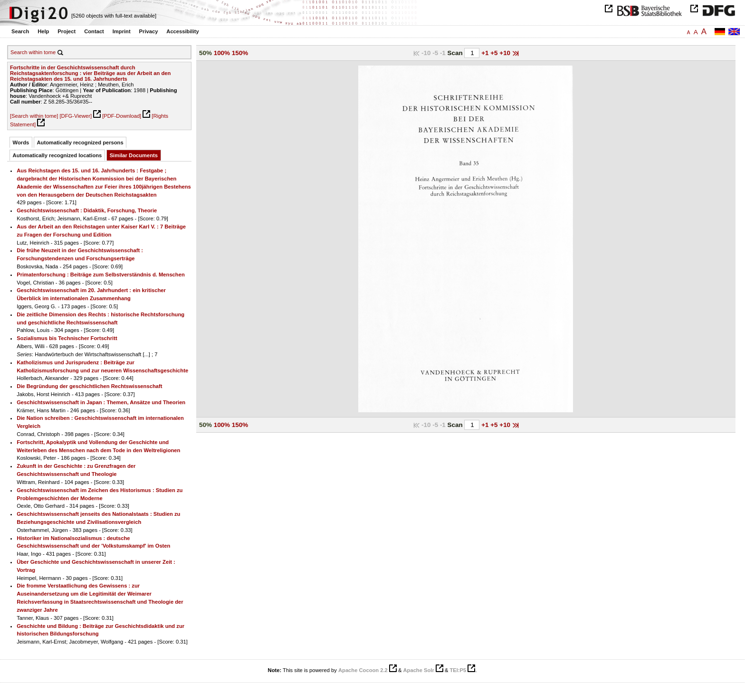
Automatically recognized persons (80, 142)
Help (43, 31)
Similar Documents (134, 155)
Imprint (122, 31)
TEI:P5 (457, 670)
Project (66, 31)
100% (222, 53)
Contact (94, 31)
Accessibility (182, 31)
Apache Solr (418, 670)
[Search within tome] (34, 116)
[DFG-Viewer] (75, 116)
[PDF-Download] (121, 116)
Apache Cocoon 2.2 (363, 670)
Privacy (148, 31)
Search (20, 31)
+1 (485, 53)
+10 (505, 53)
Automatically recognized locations (57, 155)
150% (240, 53)
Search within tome (33, 52)
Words (21, 142)
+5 (494, 53)
